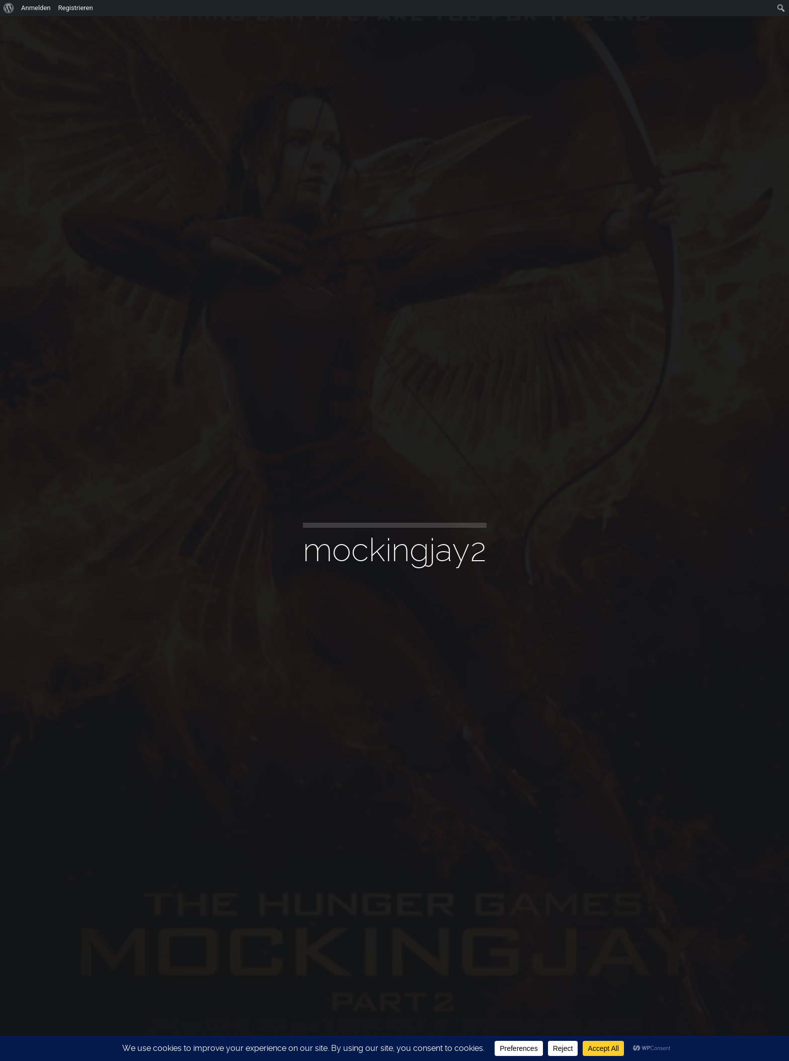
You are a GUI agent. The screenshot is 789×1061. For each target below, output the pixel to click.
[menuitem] (9, 8)
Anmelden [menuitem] (36, 8)
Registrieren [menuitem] (75, 8)
